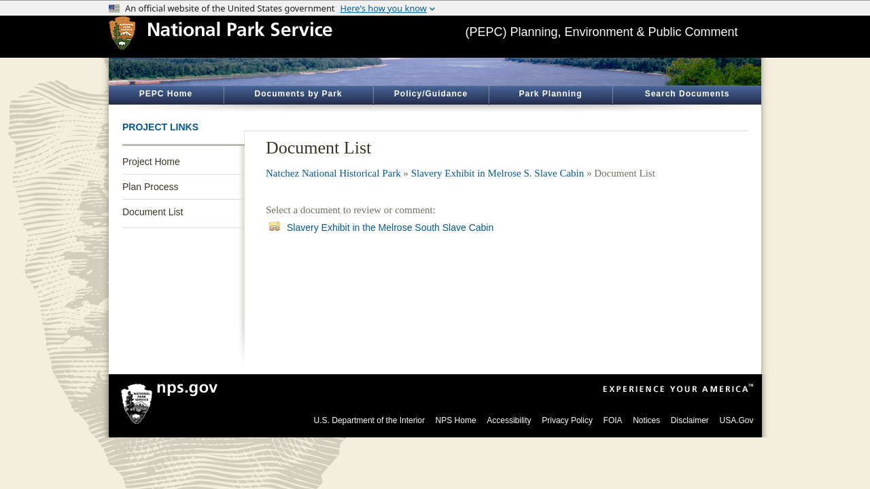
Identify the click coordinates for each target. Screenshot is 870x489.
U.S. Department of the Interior (369, 420)
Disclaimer (690, 420)
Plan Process (150, 186)
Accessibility (509, 420)
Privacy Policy (567, 420)
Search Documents (687, 93)
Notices (646, 420)
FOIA (613, 420)
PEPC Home (165, 93)
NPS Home (456, 420)
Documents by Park (298, 93)
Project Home (151, 161)
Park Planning (550, 93)
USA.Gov (736, 420)
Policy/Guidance (431, 93)
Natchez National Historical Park (333, 173)
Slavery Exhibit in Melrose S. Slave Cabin (498, 173)
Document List (152, 211)
